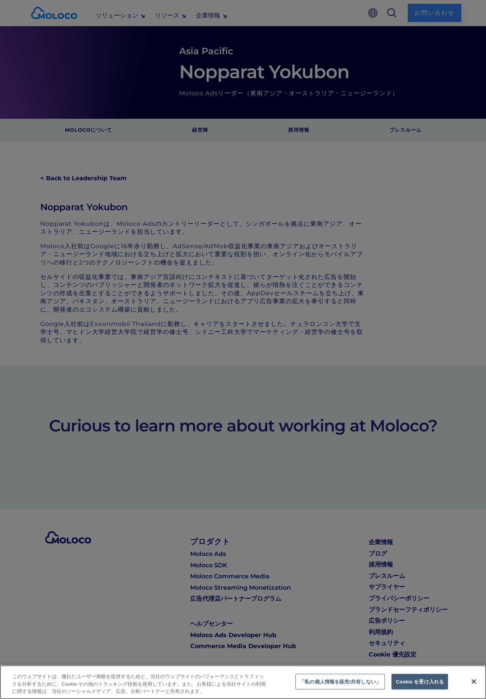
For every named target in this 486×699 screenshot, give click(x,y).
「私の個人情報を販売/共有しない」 (340, 681)
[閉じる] (473, 681)
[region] (243, 682)
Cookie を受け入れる (420, 681)
